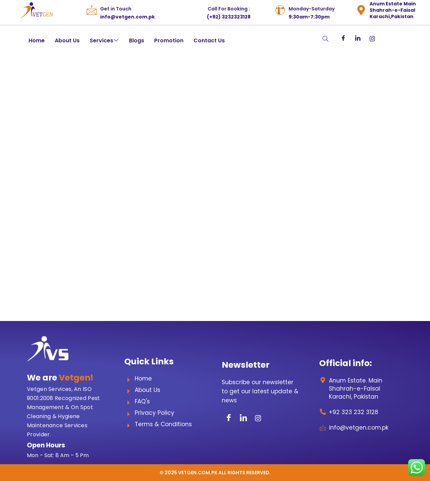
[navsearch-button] (312, 39)
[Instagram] (372, 38)
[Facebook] (343, 38)
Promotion (168, 40)
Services (104, 40)
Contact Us (209, 40)
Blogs (136, 40)
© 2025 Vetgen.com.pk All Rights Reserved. (215, 472)
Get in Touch (115, 8)
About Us (67, 40)
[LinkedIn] (357, 38)
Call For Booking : (229, 8)
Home (37, 40)
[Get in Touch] (92, 10)
